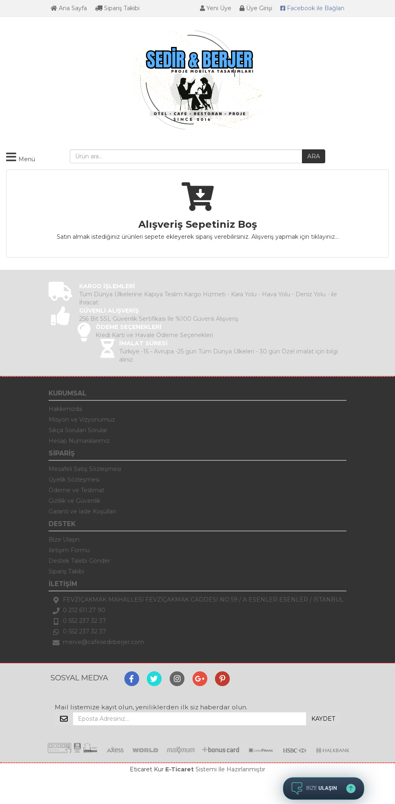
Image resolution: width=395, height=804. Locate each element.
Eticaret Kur (147, 769)
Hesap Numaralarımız (79, 440)
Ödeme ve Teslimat (76, 490)
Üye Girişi (256, 8)
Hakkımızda (65, 409)
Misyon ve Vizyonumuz (82, 419)
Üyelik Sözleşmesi (74, 479)
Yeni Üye (215, 8)
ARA (313, 156)
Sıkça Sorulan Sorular (78, 430)
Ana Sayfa (69, 8)
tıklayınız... (325, 236)
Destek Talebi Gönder (79, 560)
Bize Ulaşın (64, 539)
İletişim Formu (69, 550)
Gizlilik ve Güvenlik (74, 500)
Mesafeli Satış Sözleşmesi (85, 469)
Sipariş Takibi (117, 8)
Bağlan (312, 8)
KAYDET (323, 718)
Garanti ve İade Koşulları (82, 511)
